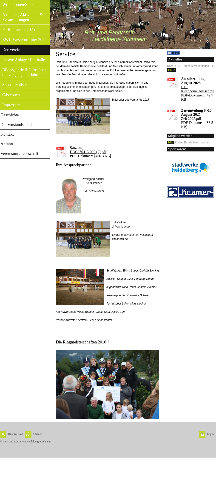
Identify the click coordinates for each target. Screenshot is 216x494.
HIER (171, 70)
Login (210, 434)
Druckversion (15, 434)
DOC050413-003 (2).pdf (88, 152)
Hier (170, 142)
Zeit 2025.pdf (191, 119)
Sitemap (37, 434)
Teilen (173, 53)
